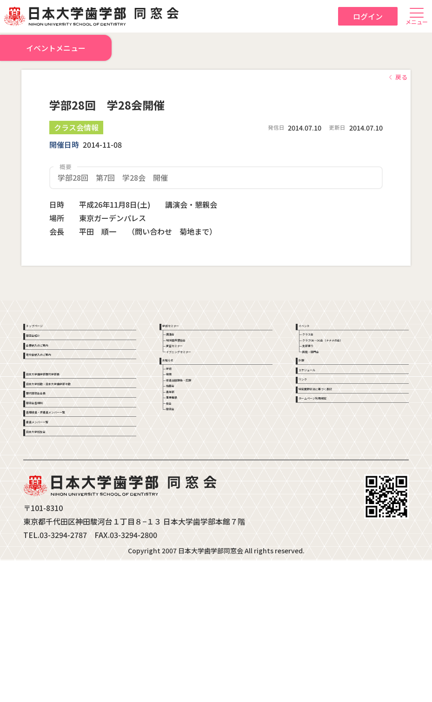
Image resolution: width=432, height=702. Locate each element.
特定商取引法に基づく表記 (341, 475)
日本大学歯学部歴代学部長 (69, 428)
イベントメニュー (56, 50)
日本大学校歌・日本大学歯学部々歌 (78, 454)
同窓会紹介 (46, 352)
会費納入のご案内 (56, 374)
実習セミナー (194, 376)
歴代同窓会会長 (52, 481)
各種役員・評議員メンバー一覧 (75, 525)
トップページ (49, 330)
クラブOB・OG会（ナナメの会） (360, 362)
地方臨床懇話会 (198, 362)
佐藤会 (185, 469)
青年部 (185, 483)
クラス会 (325, 349)
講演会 (185, 349)
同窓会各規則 (49, 503)
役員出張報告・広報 (204, 455)
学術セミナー (185, 330)
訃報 (308, 410)
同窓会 (185, 524)
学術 (181, 428)
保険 (181, 442)
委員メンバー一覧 (56, 547)
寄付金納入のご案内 (59, 395)
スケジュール (321, 432)
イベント (315, 330)
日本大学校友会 (52, 569)
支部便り (325, 376)
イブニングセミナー (204, 389)
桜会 (181, 510)
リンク (312, 454)
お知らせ (179, 410)
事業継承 (188, 497)
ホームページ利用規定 (334, 497)
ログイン (368, 16)
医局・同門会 (331, 389)
